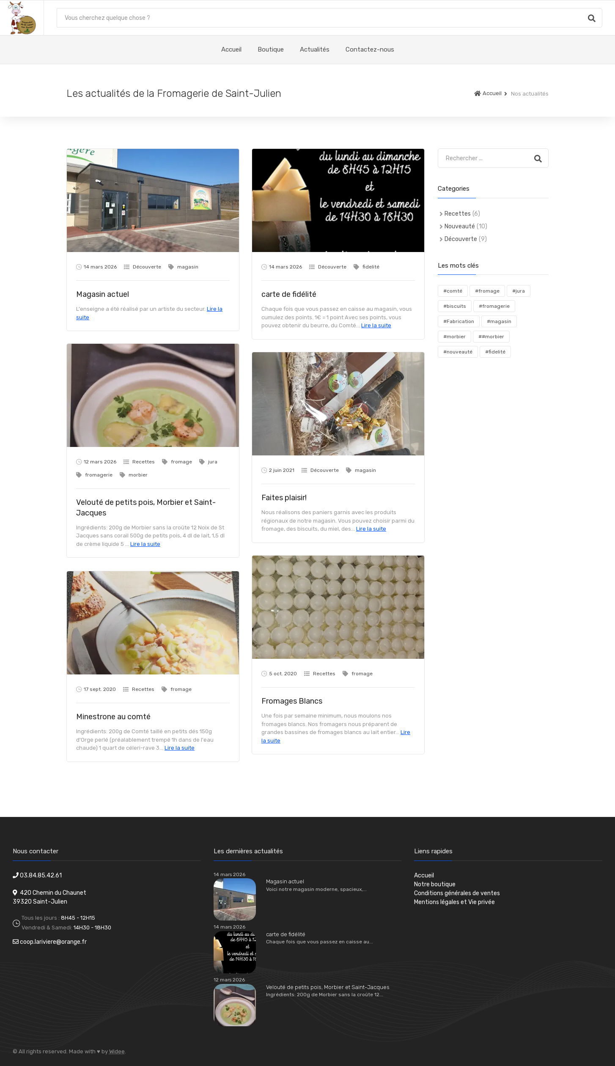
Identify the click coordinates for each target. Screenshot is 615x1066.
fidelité (370, 267)
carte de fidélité (288, 294)
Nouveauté (460, 226)
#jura (518, 291)
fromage (181, 462)
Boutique (271, 49)
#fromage (487, 291)
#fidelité (495, 352)
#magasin (499, 321)
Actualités (314, 49)
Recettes (143, 462)
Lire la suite (376, 325)
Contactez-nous (370, 49)
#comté (452, 291)
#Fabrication (458, 321)
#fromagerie (494, 306)
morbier (138, 475)
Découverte (147, 267)
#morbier (454, 337)
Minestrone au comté (113, 716)
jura (212, 462)
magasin (187, 267)
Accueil (231, 49)
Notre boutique (435, 884)
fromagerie (99, 475)
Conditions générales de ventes (457, 893)
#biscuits (454, 306)
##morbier (491, 337)
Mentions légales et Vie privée (454, 902)
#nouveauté (457, 352)
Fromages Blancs (291, 701)
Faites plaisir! (284, 497)
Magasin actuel (102, 294)
